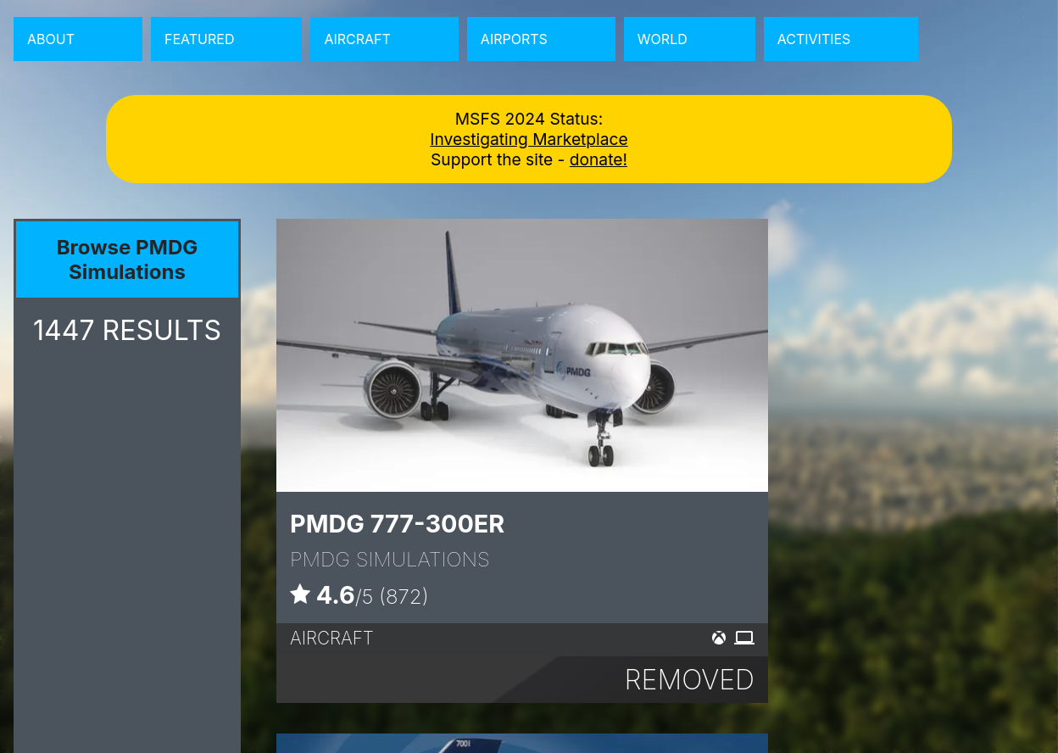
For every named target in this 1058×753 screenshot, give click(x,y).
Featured (199, 39)
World (663, 39)
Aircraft (357, 39)
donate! (598, 159)
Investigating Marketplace (528, 139)
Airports (514, 39)
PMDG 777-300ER (397, 523)
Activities (814, 39)
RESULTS (127, 330)
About (51, 39)
